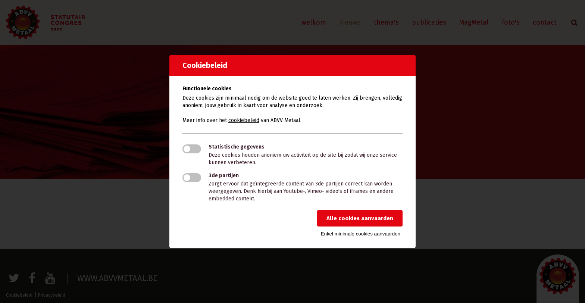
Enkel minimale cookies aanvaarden (360, 234)
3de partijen (224, 175)
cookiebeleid (243, 120)
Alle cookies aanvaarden (359, 218)
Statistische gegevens (237, 147)
